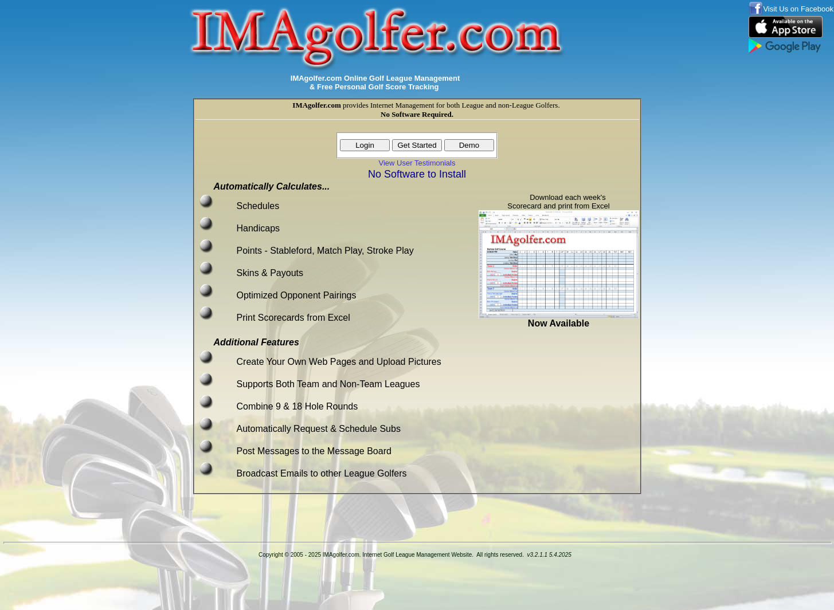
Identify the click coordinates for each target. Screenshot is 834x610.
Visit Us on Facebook (798, 9)
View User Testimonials (417, 163)
